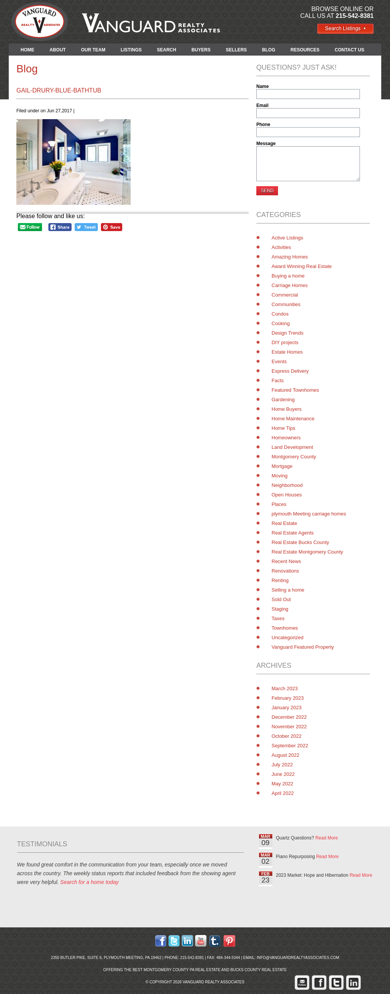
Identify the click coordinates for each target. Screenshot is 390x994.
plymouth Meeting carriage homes (309, 514)
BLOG (268, 50)
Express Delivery (290, 371)
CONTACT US (349, 50)
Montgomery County (294, 457)
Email (262, 105)
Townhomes (285, 628)
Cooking (281, 323)
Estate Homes (287, 352)
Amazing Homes (290, 257)
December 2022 (289, 717)
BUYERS (201, 50)
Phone (263, 124)
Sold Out (281, 599)
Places (279, 504)
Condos (280, 314)
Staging (280, 609)
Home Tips (283, 428)
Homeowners (286, 437)
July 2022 (282, 764)
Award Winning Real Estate (302, 266)
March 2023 (285, 688)
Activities (281, 247)
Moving (280, 476)
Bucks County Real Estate (258, 970)
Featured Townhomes (295, 390)
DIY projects (285, 342)
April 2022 (283, 793)
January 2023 (287, 707)
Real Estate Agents (293, 533)
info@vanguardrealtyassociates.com (298, 958)
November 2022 (289, 726)
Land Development (292, 447)
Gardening (283, 399)
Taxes (278, 618)
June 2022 (283, 774)
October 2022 (287, 736)
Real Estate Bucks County (300, 542)
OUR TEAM (93, 50)
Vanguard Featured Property (303, 647)
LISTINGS (131, 50)
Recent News (286, 561)
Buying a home (288, 276)
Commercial (285, 295)
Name (262, 86)
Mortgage (282, 466)
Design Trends (288, 333)
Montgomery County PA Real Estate (182, 970)
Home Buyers (287, 409)
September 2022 (290, 745)
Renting (280, 580)
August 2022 (285, 755)
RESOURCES (305, 50)
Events (279, 361)
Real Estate (284, 523)
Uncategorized (288, 637)
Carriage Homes (290, 285)
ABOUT (58, 50)
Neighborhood (287, 485)
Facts (278, 380)
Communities (286, 304)
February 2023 (288, 698)
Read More (326, 838)
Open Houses (287, 495)
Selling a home (288, 590)
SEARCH (166, 50)
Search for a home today (89, 882)
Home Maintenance (293, 418)
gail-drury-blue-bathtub (58, 90)
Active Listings (287, 238)
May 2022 (282, 784)
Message (266, 143)
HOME (27, 50)
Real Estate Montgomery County (307, 552)
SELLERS (236, 50)
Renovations (285, 571)
